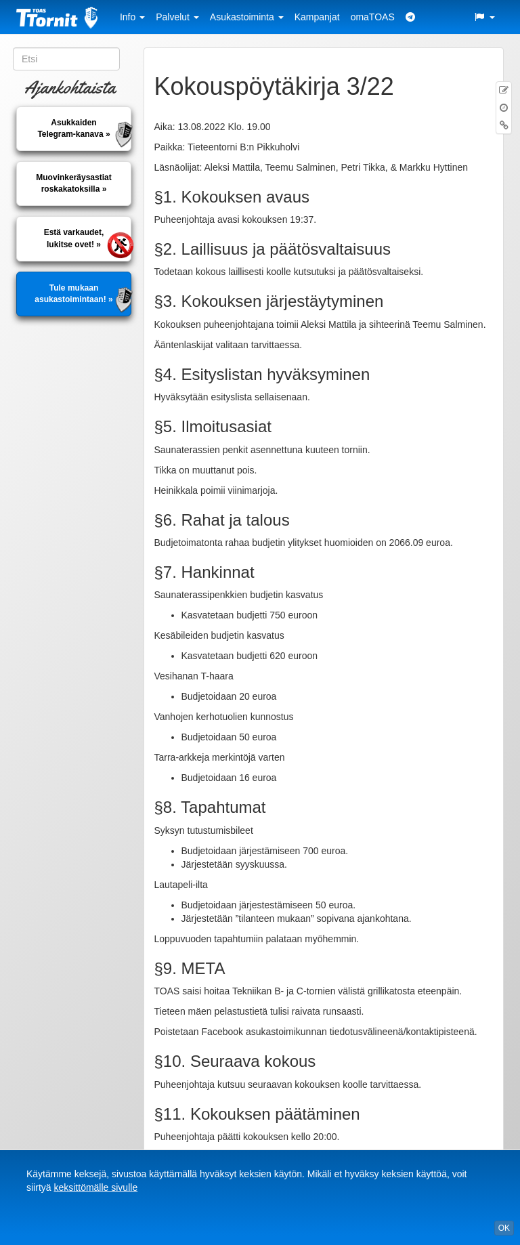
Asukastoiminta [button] (247, 17)
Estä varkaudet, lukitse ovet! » (74, 238)
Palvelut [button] (177, 17)
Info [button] (132, 17)
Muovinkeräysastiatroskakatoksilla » (73, 183)
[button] (484, 17)
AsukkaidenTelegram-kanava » (73, 128)
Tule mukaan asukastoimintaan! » (73, 293)
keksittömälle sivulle (95, 1187)
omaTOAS (373, 17)
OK (504, 1228)
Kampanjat (317, 17)
